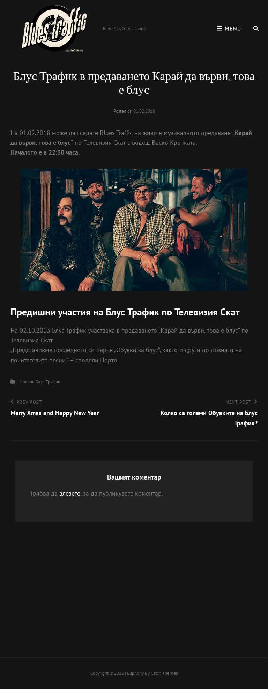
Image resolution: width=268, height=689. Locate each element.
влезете (69, 493)
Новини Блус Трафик (40, 382)
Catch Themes (164, 673)
